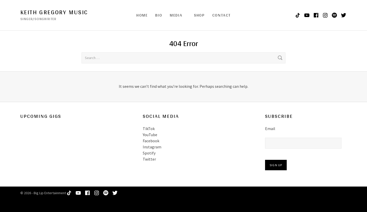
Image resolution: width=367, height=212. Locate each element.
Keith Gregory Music (54, 12)
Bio (158, 15)
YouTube (150, 134)
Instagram (152, 146)
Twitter (149, 159)
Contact (221, 15)
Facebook (151, 140)
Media (176, 15)
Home (142, 15)
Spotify (149, 153)
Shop (199, 15)
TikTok (149, 128)
